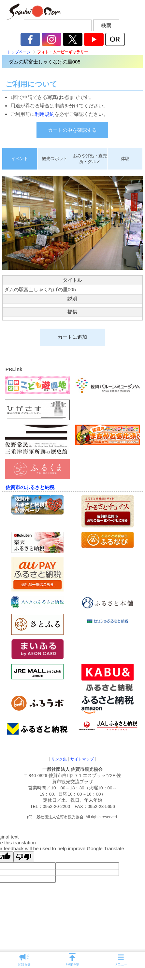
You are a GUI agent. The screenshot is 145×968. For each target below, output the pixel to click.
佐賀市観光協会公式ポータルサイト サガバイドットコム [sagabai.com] (32, 11)
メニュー (120, 964)
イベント (19, 158)
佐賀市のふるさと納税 (30, 487)
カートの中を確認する (72, 130)
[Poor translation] (23, 857)
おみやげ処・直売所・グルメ (90, 158)
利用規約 (44, 114)
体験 (125, 158)
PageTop (72, 964)
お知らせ (24, 964)
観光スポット (54, 158)
